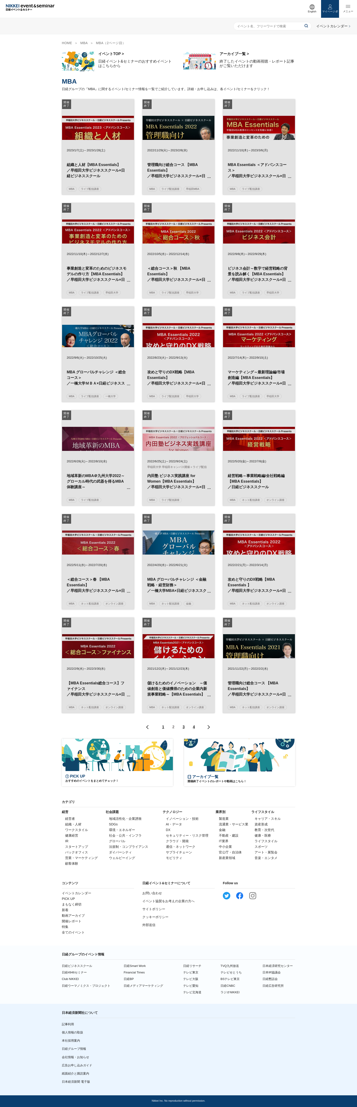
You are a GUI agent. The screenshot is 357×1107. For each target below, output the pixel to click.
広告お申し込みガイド (77, 1065)
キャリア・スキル (268, 819)
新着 (65, 910)
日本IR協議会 (271, 972)
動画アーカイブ (73, 915)
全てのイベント (73, 932)
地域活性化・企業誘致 (125, 819)
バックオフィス (76, 852)
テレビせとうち (231, 972)
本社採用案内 (71, 1040)
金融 (222, 830)
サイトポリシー (153, 909)
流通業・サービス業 (233, 824)
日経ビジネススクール (77, 966)
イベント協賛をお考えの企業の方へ (168, 901)
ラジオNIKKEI (230, 992)
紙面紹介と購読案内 (75, 1073)
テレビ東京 (190, 972)
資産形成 (261, 824)
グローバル (117, 841)
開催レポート (71, 921)
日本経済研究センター (277, 966)
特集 (65, 927)
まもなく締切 (71, 904)
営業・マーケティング (81, 858)
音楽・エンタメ (266, 858)
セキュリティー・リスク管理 (187, 835)
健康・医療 (263, 835)
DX (168, 830)
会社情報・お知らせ (75, 1057)
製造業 (224, 819)
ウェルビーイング (122, 858)
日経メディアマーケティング (143, 985)
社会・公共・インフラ (125, 835)
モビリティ (174, 858)
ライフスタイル (266, 841)
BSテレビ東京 (230, 979)
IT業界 (223, 841)
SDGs (113, 824)
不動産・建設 (228, 835)
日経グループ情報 (74, 1048)
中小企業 (225, 847)
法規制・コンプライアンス (128, 847)
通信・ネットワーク (180, 847)
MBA (84, 43)
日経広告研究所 (273, 985)
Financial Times (134, 972)
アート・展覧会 (266, 852)
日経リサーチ (192, 966)
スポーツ (261, 847)
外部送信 (148, 925)
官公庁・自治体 (230, 852)
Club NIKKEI (70, 979)
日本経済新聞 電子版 (76, 1081)
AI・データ (174, 824)
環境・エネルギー (122, 830)
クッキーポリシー (155, 917)
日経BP (129, 979)
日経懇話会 (270, 979)
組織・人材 (73, 824)
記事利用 (68, 1024)
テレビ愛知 (190, 985)
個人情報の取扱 (72, 1032)
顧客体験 (71, 863)
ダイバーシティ (120, 852)
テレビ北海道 (192, 992)
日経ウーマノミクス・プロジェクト (86, 985)
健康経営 (71, 835)
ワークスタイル (76, 830)
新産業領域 (227, 858)
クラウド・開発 (177, 841)
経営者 (70, 819)
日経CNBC (227, 985)
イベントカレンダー (76, 893)
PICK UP (68, 899)
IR (66, 841)
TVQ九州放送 (229, 966)
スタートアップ (76, 847)
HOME (67, 43)
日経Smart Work (135, 966)
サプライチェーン (179, 852)
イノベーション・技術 (182, 819)
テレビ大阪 (190, 979)
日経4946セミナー (74, 972)
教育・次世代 (264, 830)
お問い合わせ (152, 893)
